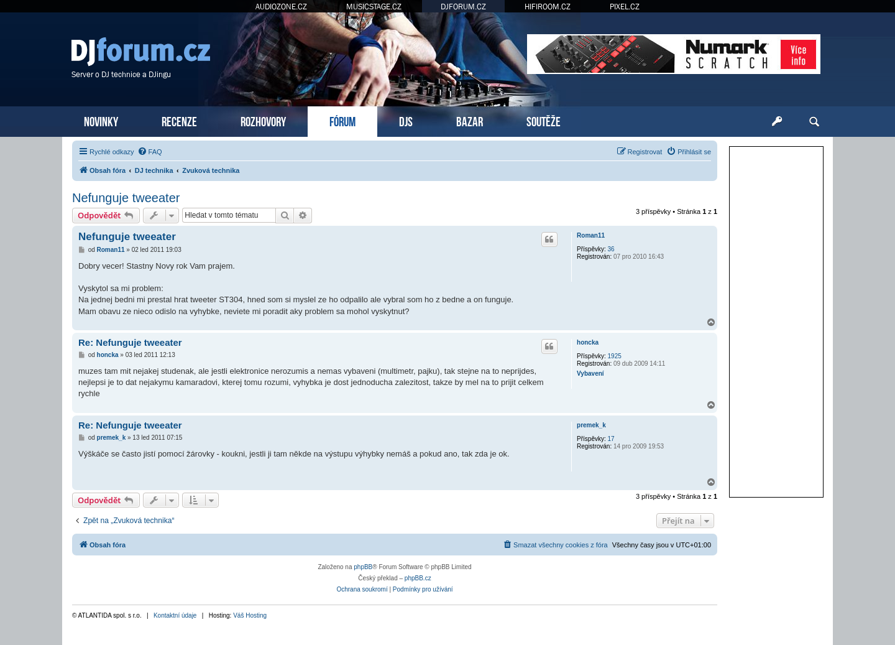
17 (611, 438)
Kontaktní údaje (175, 615)
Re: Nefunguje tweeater (130, 342)
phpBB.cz (418, 578)
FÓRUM (342, 120)
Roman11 (591, 235)
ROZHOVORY (263, 120)
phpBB (363, 567)
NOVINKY (101, 120)
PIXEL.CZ (625, 6)
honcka (588, 342)
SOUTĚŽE (543, 120)
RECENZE (179, 120)
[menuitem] (149, 151)
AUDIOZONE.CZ (281, 6)
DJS (406, 120)
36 (611, 249)
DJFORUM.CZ (463, 6)
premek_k (591, 425)
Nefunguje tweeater (126, 198)
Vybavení (590, 373)
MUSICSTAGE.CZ (374, 6)
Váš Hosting (250, 615)
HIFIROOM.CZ (548, 6)
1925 (615, 356)
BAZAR (469, 120)
